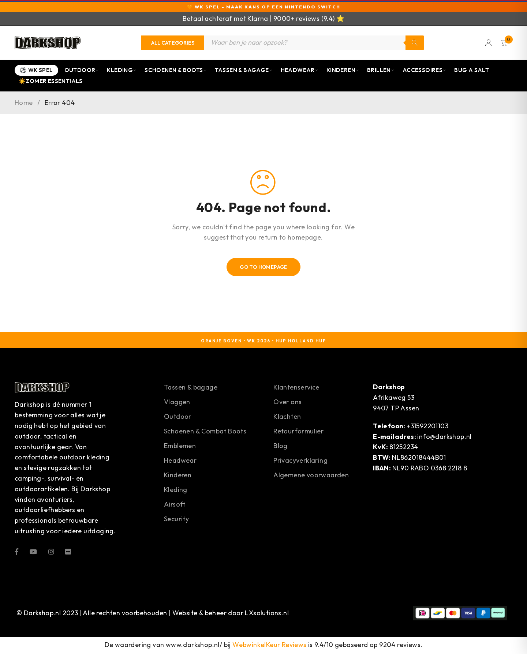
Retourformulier (298, 432)
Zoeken (414, 43)
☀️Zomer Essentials (51, 82)
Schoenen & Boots (175, 71)
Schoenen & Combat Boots (205, 432)
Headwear (299, 71)
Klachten (287, 417)
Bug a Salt (471, 71)
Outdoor (81, 71)
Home (24, 104)
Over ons (287, 403)
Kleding (122, 71)
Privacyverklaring (300, 461)
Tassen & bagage (190, 388)
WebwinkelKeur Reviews (269, 646)
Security (176, 520)
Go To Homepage (263, 268)
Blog (280, 447)
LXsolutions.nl (267, 614)
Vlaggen (177, 403)
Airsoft (175, 505)
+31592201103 (427, 426)
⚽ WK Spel (36, 71)
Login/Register (488, 43)
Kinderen (342, 71)
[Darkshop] (48, 43)
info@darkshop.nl (444, 437)
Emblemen (180, 447)
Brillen (381, 71)
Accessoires (424, 71)
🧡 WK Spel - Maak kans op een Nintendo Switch (263, 7)
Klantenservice (296, 388)
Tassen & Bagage (244, 71)
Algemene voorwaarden (311, 476)
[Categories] (172, 43)
